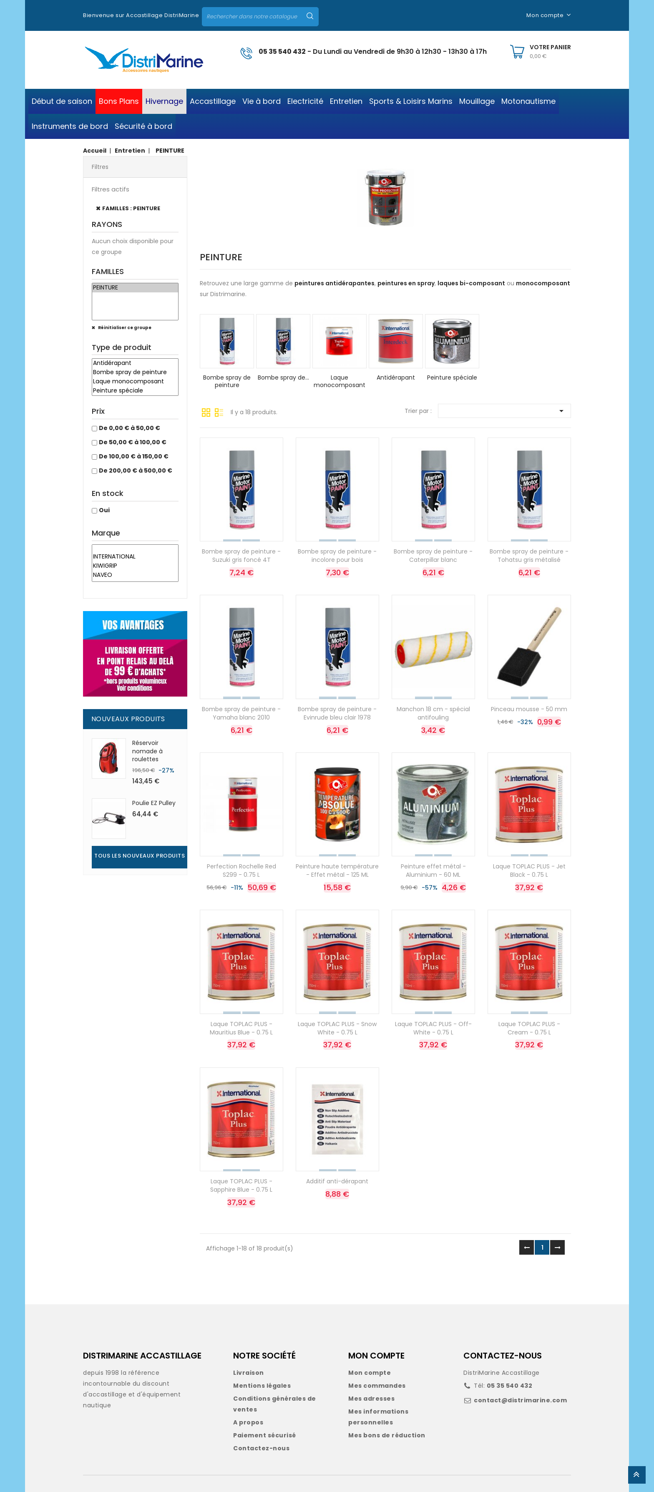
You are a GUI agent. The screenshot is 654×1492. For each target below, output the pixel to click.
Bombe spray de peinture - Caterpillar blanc (433, 555)
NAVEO (135, 575)
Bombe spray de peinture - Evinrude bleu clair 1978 (337, 713)
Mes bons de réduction (386, 1435)
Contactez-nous (261, 1448)
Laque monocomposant (135, 381)
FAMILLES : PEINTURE (131, 208)
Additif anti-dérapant (337, 1181)
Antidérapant (135, 363)
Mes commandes (377, 1385)
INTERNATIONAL (135, 556)
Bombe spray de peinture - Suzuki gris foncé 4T (241, 555)
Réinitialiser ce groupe (124, 328)
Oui (104, 510)
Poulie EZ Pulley (154, 803)
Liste (219, 412)
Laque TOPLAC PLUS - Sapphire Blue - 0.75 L (241, 1185)
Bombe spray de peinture (135, 372)
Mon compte (369, 1373)
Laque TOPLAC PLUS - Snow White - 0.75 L (337, 1028)
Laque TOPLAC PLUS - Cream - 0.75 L (529, 1028)
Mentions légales (262, 1385)
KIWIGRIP (135, 566)
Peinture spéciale (135, 390)
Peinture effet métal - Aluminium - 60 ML (433, 870)
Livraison (248, 1373)
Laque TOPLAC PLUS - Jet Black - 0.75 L (529, 870)
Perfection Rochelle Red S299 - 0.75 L (241, 870)
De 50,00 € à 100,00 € (132, 442)
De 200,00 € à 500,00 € (135, 470)
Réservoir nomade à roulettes (147, 751)
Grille (206, 412)
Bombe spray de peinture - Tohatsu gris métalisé (529, 555)
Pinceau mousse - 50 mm (529, 709)
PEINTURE (135, 287)
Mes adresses (371, 1398)
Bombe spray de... (283, 377)
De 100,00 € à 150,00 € (134, 456)
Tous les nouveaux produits (139, 856)
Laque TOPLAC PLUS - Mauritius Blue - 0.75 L (241, 1028)
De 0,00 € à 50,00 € (129, 428)
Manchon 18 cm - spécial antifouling (433, 713)
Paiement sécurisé (264, 1435)
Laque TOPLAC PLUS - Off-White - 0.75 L (433, 1028)
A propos (248, 1422)
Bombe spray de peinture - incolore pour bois (337, 555)
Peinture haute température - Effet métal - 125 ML (337, 870)
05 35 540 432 (282, 51)
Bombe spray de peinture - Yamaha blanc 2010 (241, 713)
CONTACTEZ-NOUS (502, 1355)
